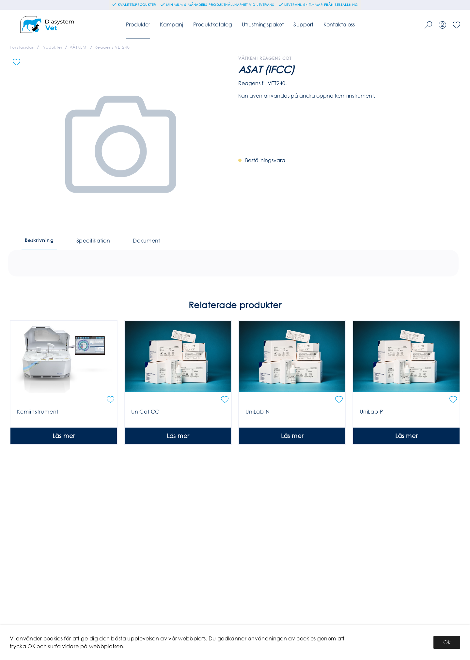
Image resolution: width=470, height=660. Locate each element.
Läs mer (64, 459)
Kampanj (171, 24)
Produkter (138, 24)
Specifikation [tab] (93, 240)
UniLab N (257, 435)
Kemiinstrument (37, 435)
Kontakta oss (339, 24)
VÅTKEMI (79, 47)
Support (303, 24)
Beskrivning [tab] (39, 240)
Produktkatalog (212, 24)
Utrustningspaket (263, 24)
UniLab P (371, 435)
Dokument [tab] (146, 240)
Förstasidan (22, 47)
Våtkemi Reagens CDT (265, 58)
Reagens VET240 (112, 47)
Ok (446, 642)
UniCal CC (145, 435)
